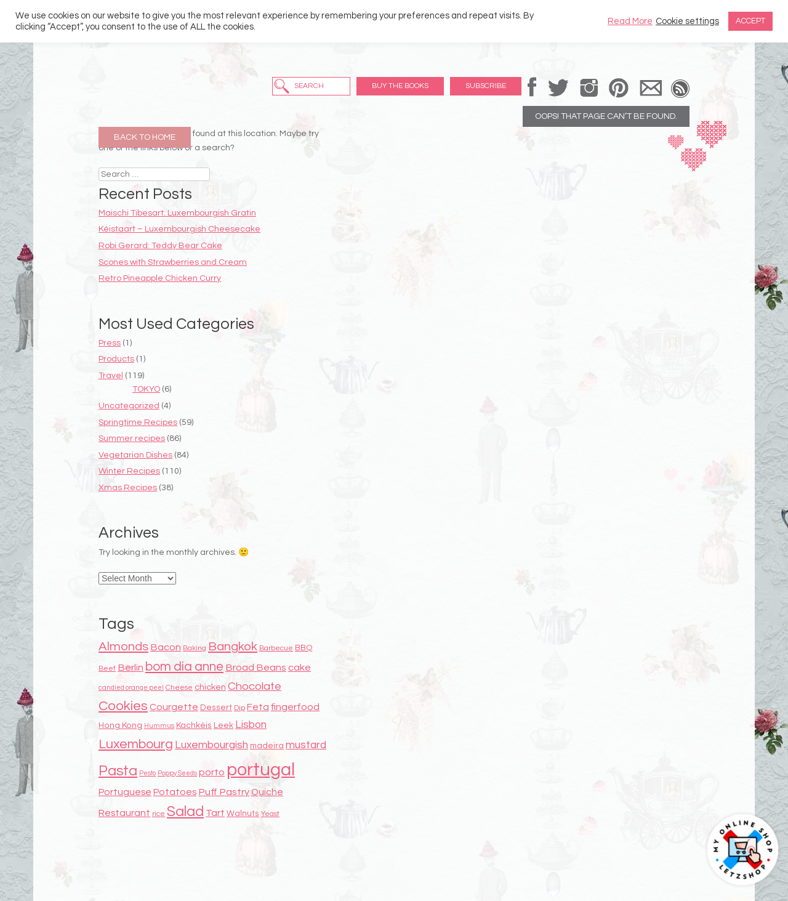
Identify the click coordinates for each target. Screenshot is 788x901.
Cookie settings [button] (687, 21)
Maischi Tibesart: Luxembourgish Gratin (177, 213)
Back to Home (144, 137)
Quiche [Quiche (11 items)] (267, 792)
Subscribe (485, 86)
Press (109, 343)
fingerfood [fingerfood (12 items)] (295, 707)
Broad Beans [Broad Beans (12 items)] (255, 668)
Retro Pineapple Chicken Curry (159, 278)
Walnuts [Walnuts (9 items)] (243, 813)
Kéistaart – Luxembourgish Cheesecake (179, 229)
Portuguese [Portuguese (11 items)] (124, 792)
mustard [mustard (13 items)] (306, 745)
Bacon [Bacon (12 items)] (165, 647)
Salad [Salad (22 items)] (185, 811)
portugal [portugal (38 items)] (261, 770)
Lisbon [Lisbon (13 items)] (251, 724)
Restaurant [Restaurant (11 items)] (124, 813)
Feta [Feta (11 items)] (258, 707)
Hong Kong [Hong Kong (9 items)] (120, 725)
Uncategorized (128, 406)
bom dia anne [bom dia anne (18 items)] (184, 666)
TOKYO (146, 389)
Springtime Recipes (137, 422)
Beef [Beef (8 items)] (107, 669)
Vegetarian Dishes (135, 455)
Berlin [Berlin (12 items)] (130, 668)
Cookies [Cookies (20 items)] (123, 706)
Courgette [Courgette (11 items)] (174, 707)
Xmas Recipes (127, 487)
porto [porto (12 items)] (212, 772)
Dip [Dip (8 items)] (239, 708)
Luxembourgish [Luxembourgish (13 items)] (211, 745)
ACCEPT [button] (750, 21)
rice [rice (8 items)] (158, 814)
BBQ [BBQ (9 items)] (304, 648)
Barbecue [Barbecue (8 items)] (276, 648)
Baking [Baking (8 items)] (194, 648)
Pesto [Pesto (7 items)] (147, 773)
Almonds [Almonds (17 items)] (123, 646)
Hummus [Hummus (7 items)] (159, 725)
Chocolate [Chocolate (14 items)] (254, 686)
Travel (110, 375)
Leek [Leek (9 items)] (223, 725)
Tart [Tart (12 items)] (215, 813)
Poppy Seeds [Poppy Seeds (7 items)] (177, 773)
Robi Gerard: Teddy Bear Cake (160, 245)
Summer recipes (131, 438)
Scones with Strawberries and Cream (172, 262)
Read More (630, 21)
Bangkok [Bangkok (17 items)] (232, 646)
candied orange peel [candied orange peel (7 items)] (131, 687)
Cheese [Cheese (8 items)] (179, 688)
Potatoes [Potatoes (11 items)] (174, 792)
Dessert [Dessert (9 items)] (216, 707)
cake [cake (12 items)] (299, 668)
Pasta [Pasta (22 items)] (117, 771)
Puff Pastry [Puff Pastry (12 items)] (223, 792)
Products (116, 359)
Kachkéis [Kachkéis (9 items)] (194, 725)
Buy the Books (400, 86)
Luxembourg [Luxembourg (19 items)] (135, 744)
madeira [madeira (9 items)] (267, 745)
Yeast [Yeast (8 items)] (270, 814)
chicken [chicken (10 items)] (210, 687)
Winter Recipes (129, 471)
